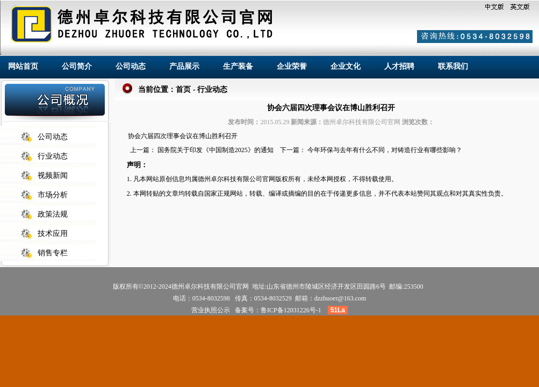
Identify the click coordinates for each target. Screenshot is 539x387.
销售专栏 (53, 253)
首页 (183, 89)
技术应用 (53, 234)
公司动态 (131, 66)
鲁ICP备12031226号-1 (291, 310)
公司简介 (77, 66)
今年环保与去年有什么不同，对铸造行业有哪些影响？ (384, 150)
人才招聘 (399, 66)
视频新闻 (53, 175)
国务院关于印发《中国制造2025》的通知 (215, 150)
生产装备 (238, 66)
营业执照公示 (210, 310)
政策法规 (53, 214)
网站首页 (23, 66)
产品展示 (184, 66)
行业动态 (53, 156)
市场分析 (53, 195)
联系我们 (453, 66)
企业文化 (345, 66)
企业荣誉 (292, 66)
